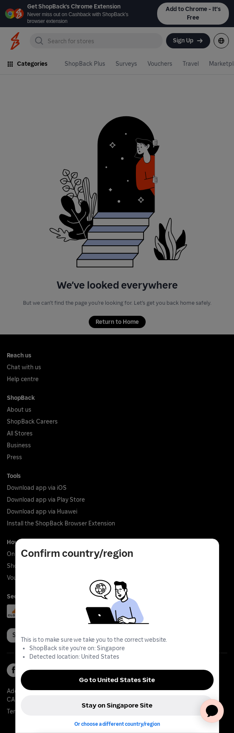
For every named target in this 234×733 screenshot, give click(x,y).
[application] (212, 711)
